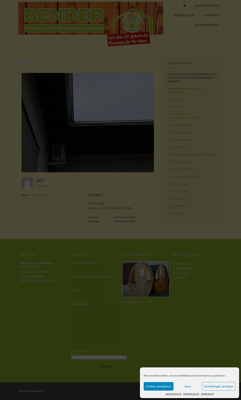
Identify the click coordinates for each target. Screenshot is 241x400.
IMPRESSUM (207, 393)
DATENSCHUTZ (173, 393)
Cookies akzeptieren (158, 386)
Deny (187, 386)
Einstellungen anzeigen (218, 386)
